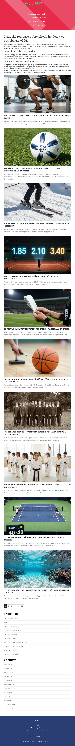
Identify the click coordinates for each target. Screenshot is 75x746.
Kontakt (37, 737)
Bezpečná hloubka (37, 14)
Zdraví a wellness (11, 618)
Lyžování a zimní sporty (13, 630)
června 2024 (8, 708)
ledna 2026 (8, 680)
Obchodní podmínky (37, 728)
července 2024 (9, 704)
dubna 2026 (8, 668)
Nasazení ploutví (37, 21)
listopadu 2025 (9, 688)
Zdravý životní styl (12, 626)
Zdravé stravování (11, 654)
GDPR (37, 734)
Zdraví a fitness (10, 634)
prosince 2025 (9, 684)
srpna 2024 (8, 700)
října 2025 (8, 692)
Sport (6, 622)
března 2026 (8, 672)
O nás (37, 725)
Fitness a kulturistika (13, 646)
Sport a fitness (10, 650)
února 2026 (8, 676)
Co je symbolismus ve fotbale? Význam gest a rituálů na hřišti (36, 329)
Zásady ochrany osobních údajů (37, 731)
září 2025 (7, 696)
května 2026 (8, 664)
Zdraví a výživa (10, 638)
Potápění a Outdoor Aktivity (15, 642)
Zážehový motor (37, 17)
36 (22, 606)
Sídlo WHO (37, 25)
